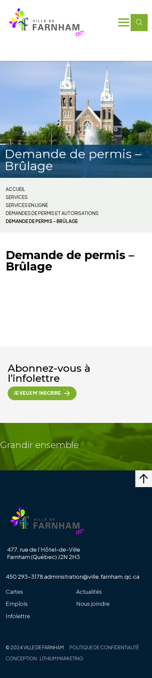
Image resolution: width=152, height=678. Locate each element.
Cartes (14, 591)
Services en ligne (27, 205)
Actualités (89, 591)
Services (17, 197)
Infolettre (18, 615)
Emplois (17, 603)
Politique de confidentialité (104, 647)
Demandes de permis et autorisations (52, 213)
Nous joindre (93, 603)
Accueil (15, 189)
